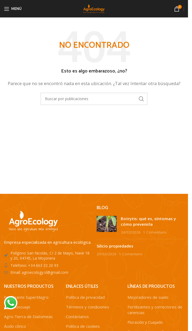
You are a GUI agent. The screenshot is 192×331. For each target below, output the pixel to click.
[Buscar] (94, 99)
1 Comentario (155, 232)
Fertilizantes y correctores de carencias (154, 309)
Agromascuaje (17, 307)
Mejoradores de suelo (147, 297)
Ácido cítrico (15, 326)
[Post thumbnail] (107, 225)
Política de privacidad (85, 297)
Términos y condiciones (87, 307)
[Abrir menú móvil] (12, 8)
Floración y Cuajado (145, 322)
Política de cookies (83, 326)
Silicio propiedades (115, 246)
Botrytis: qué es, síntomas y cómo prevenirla (148, 221)
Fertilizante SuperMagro (26, 297)
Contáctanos (77, 316)
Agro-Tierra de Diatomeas (28, 316)
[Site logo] (94, 8)
